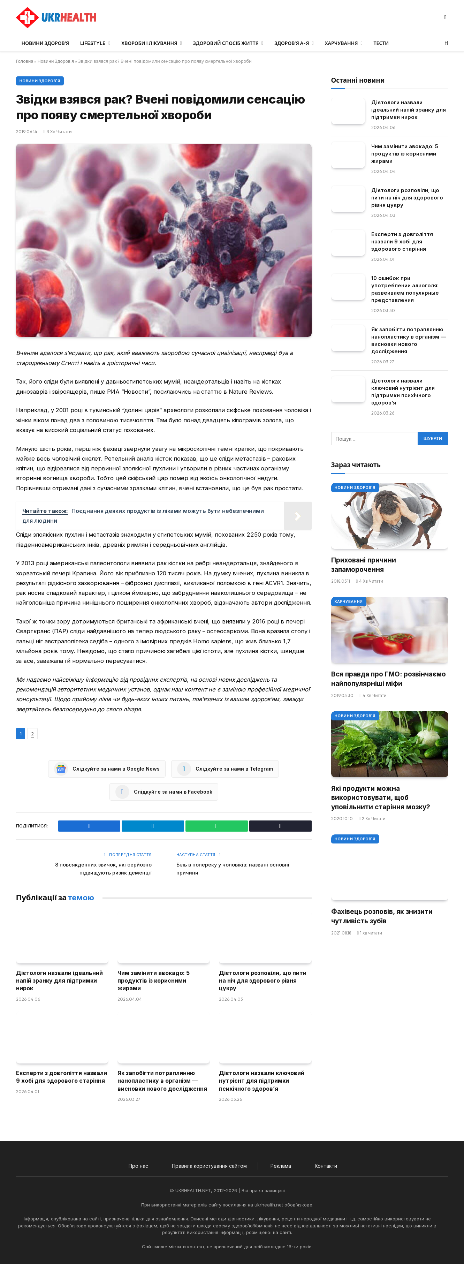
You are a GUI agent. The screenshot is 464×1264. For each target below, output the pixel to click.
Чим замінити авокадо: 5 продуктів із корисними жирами (153, 980)
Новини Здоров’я (45, 43)
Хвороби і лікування (149, 43)
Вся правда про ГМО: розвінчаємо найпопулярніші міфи (388, 679)
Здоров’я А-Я (291, 43)
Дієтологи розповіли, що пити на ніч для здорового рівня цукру (262, 980)
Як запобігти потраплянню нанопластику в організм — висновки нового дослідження (162, 1080)
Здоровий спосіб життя (226, 43)
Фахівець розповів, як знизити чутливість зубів (382, 916)
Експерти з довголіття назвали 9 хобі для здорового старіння (61, 1076)
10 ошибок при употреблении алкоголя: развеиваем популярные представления (405, 289)
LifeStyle (93, 43)
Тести (381, 43)
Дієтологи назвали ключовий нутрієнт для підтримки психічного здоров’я (261, 1080)
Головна (25, 61)
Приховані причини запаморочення (363, 565)
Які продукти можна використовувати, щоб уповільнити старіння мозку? (380, 798)
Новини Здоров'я (57, 61)
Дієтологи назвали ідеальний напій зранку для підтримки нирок (59, 980)
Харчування (341, 43)
